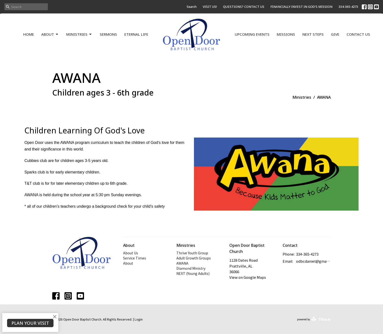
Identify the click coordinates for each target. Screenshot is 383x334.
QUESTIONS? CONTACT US (243, 6)
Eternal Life (136, 34)
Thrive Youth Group (192, 252)
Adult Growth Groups (193, 258)
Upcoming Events (252, 34)
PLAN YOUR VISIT (30, 323)
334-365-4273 (348, 6)
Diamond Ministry (190, 268)
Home (28, 34)
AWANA (182, 263)
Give (335, 34)
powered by (314, 319)
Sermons (108, 34)
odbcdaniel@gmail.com (313, 261)
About (50, 34)
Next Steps (313, 34)
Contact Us (358, 34)
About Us (130, 252)
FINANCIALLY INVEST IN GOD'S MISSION (301, 6)
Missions (286, 34)
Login (139, 319)
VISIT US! (210, 6)
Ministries (79, 34)
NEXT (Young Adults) (193, 273)
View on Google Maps (247, 277)
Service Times (134, 258)
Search (192, 6)
